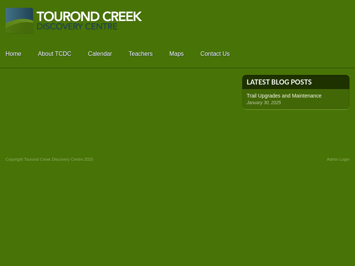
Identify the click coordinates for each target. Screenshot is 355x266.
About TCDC (54, 54)
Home (13, 54)
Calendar (100, 54)
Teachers (141, 54)
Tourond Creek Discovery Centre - (74, 20)
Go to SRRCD (323, 21)
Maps (176, 54)
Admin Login (338, 159)
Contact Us (215, 54)
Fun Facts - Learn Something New (295, 128)
